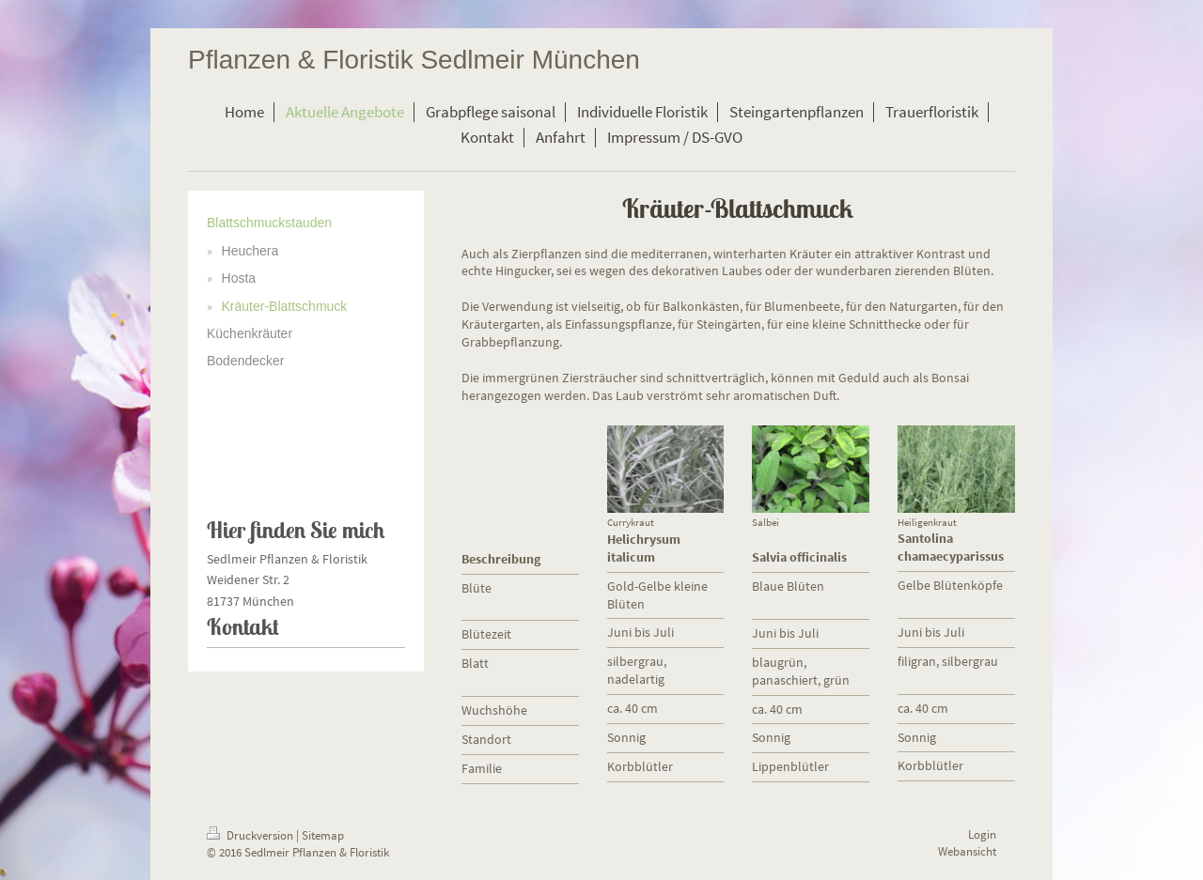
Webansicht (967, 851)
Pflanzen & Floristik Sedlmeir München (414, 59)
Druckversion (251, 835)
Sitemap (323, 835)
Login (982, 834)
